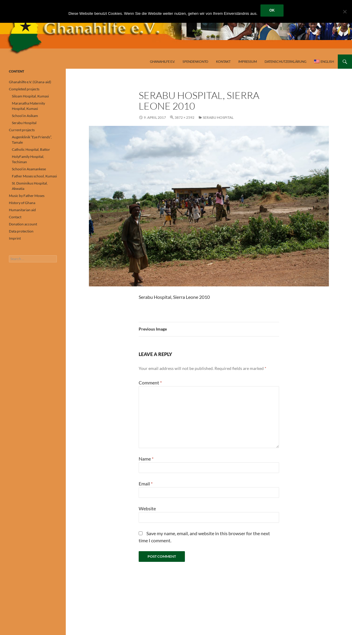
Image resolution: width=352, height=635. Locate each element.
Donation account (23, 224)
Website (147, 508)
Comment (150, 382)
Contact (15, 217)
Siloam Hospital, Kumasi (30, 96)
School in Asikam (25, 115)
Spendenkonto (195, 61)
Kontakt (223, 61)
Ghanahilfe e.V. (162, 61)
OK (272, 10)
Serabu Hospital (218, 117)
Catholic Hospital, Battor (31, 149)
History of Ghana (22, 203)
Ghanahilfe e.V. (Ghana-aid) (30, 82)
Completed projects (24, 89)
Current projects (22, 130)
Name (146, 458)
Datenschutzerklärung (285, 61)
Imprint (15, 238)
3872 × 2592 (184, 117)
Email (146, 483)
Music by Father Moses (26, 195)
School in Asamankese (29, 169)
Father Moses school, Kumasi (34, 176)
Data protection (21, 231)
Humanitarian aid (22, 210)
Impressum (247, 61)
